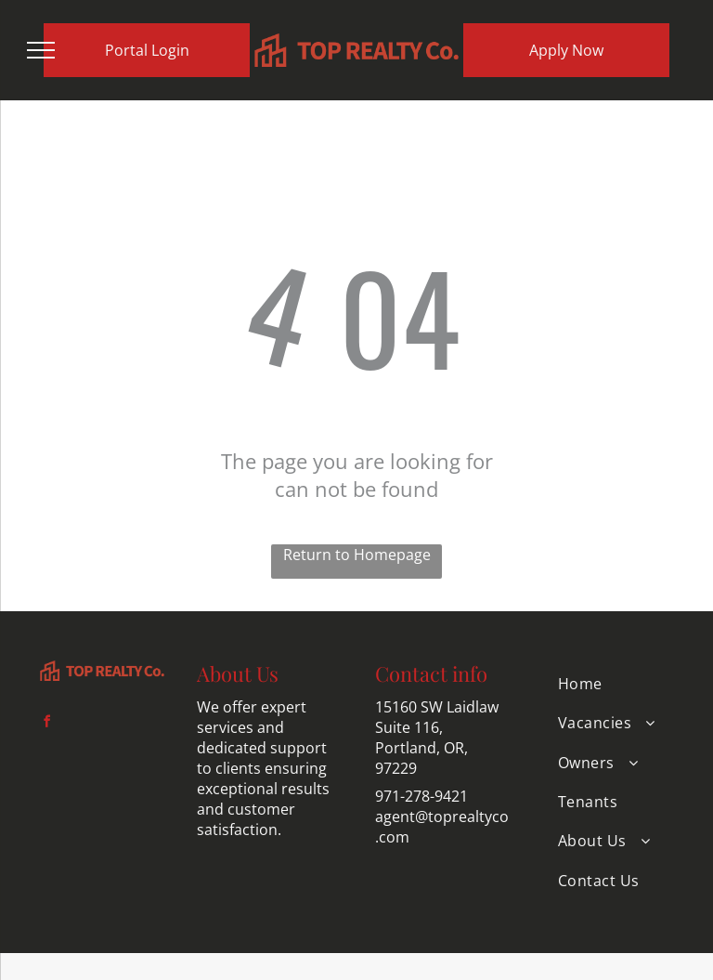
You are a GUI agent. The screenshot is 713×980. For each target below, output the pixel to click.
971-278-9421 (421, 796)
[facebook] (46, 724)
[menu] (41, 50)
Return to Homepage (357, 554)
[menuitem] (611, 683)
